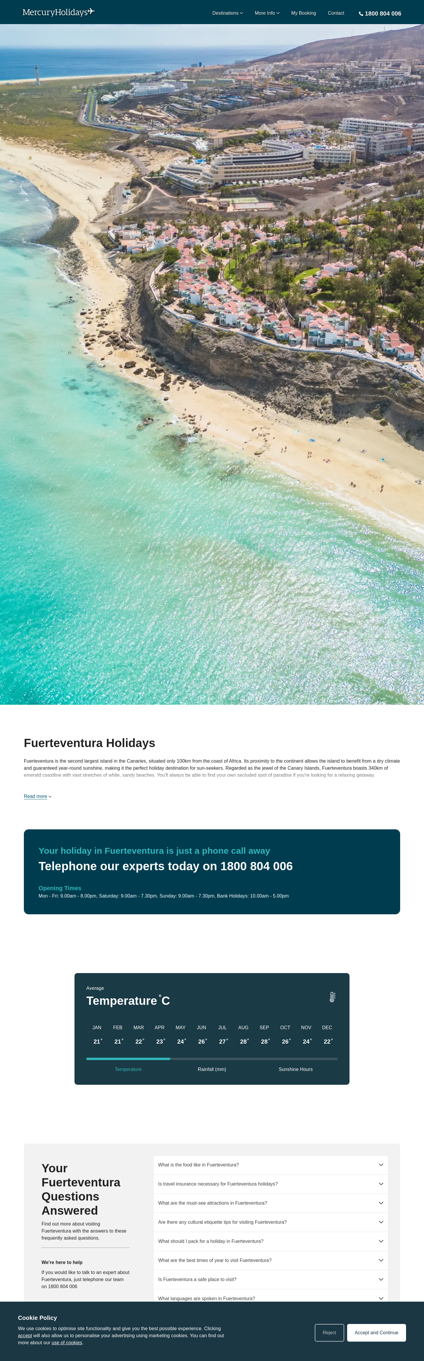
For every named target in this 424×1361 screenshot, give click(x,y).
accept (25, 1335)
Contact (336, 13)
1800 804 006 (62, 1286)
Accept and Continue (377, 1332)
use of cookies (67, 1342)
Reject (329, 1332)
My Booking (303, 13)
